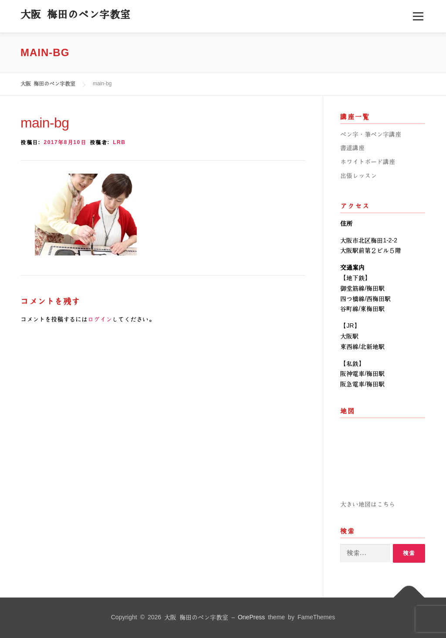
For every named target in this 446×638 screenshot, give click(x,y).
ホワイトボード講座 (367, 162)
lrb (119, 142)
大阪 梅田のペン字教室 (75, 14)
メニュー (418, 16)
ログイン (100, 319)
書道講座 (352, 148)
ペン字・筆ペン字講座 (370, 134)
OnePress (251, 617)
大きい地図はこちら (367, 504)
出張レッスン (358, 176)
